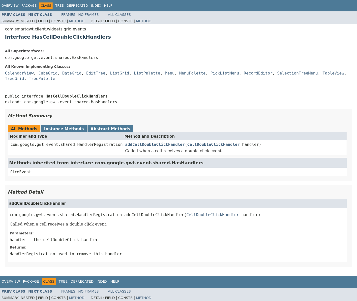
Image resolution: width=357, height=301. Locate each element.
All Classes (119, 15)
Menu (170, 73)
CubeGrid (48, 73)
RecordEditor (258, 73)
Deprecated (77, 5)
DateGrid (71, 73)
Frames (68, 15)
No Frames (88, 15)
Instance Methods (64, 128)
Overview (10, 5)
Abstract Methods (110, 128)
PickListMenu (224, 73)
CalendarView (19, 73)
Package (29, 5)
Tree (59, 5)
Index (96, 5)
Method (77, 21)
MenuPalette (192, 73)
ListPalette (147, 73)
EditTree (95, 73)
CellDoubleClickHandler (213, 144)
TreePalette (42, 78)
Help (108, 5)
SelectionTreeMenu (297, 73)
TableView (333, 73)
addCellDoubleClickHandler (155, 144)
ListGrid (119, 73)
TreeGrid (14, 78)
